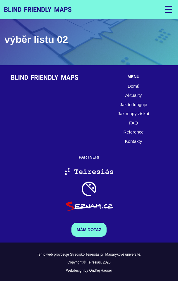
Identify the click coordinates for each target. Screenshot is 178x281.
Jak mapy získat (133, 113)
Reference (133, 131)
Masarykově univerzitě (122, 254)
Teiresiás (94, 262)
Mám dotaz (89, 229)
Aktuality (133, 95)
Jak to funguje (133, 104)
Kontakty (133, 141)
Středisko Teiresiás (85, 254)
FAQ (133, 122)
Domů (133, 86)
